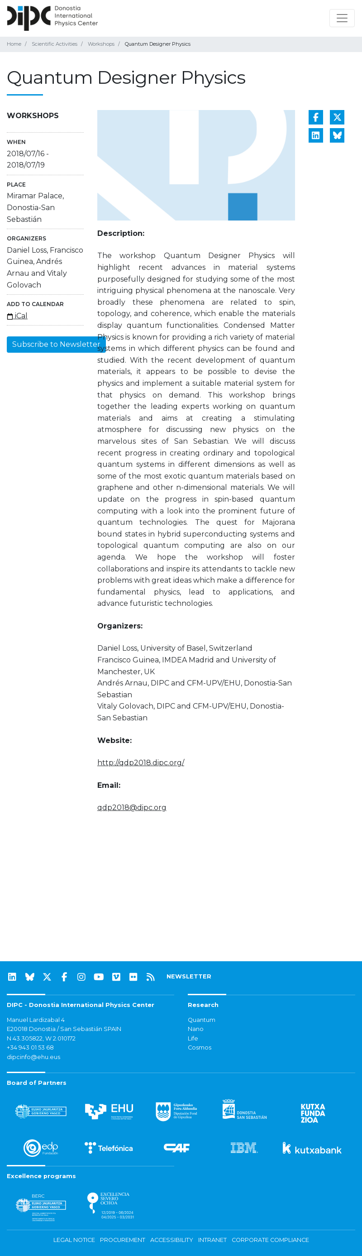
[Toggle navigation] (342, 18)
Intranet (212, 1240)
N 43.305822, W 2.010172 (41, 1038)
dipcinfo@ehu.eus (33, 1057)
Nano (196, 1029)
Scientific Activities (54, 44)
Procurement (122, 1240)
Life (193, 1038)
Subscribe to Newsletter (56, 344)
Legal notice (74, 1240)
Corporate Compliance (270, 1240)
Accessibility (171, 1240)
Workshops (101, 44)
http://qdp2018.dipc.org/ (140, 762)
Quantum (201, 1019)
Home (14, 44)
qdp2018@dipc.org (132, 807)
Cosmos (199, 1047)
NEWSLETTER (189, 976)
